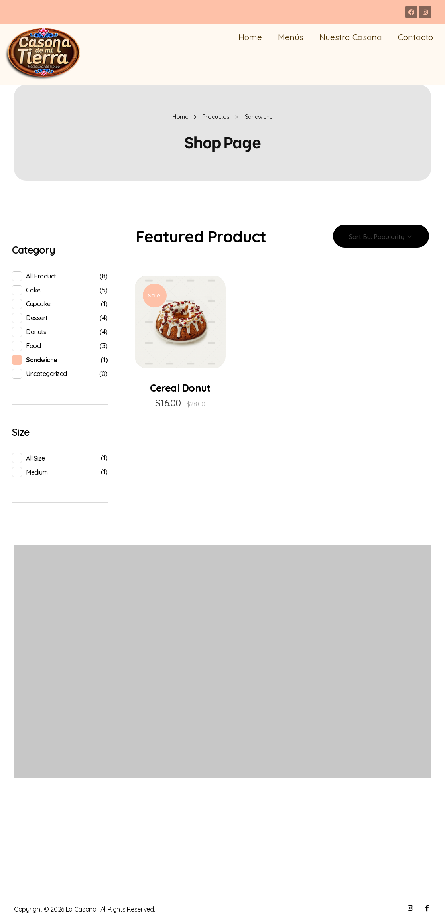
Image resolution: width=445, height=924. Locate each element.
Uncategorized (46, 374)
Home (250, 37)
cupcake (38, 304)
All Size (35, 458)
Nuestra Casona (350, 37)
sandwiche (41, 360)
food (33, 346)
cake (33, 290)
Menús (290, 37)
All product (41, 276)
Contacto (415, 37)
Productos (216, 116)
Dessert (37, 318)
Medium (36, 472)
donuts (36, 332)
